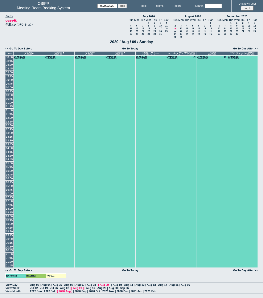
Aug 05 (57, 284)
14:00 (9, 148)
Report (177, 5)
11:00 (9, 102)
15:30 (9, 170)
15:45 (9, 174)
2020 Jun (36, 291)
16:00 (9, 178)
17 (160, 28)
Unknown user (247, 3)
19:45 (9, 235)
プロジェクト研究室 (242, 53)
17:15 (9, 197)
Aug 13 (151, 284)
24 (160, 31)
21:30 (9, 261)
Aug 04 (45, 284)
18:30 (9, 216)
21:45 (9, 265)
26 (131, 34)
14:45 (9, 159)
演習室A (29, 53)
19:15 (9, 227)
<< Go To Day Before (18, 48)
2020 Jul (49, 291)
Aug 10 (117, 284)
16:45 (9, 189)
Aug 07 (80, 284)
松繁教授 (19, 57)
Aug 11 (128, 284)
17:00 (9, 193)
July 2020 (149, 16)
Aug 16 (185, 284)
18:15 (9, 212)
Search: (199, 5)
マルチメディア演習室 (181, 53)
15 (149, 28)
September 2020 (236, 16)
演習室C (90, 53)
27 (137, 34)
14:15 (9, 151)
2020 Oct (94, 291)
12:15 (9, 121)
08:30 (9, 64)
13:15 (9, 136)
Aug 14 (162, 284)
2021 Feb (150, 291)
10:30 (9, 95)
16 (154, 28)
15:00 (9, 163)
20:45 (9, 250)
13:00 (9, 132)
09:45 (9, 83)
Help (144, 5)
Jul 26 (54, 288)
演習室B (59, 53)
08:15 (9, 61)
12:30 (9, 125)
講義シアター (151, 53)
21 (142, 31)
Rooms (159, 5)
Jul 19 (44, 288)
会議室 (212, 53)
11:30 (9, 110)
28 (142, 34)
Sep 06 (124, 288)
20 (137, 31)
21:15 (9, 257)
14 (142, 28)
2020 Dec (122, 291)
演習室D (120, 53)
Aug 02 (64, 288)
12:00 (9, 117)
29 (149, 34)
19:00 (9, 223)
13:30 (9, 140)
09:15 (9, 76)
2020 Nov (108, 291)
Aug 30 (113, 288)
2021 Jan (136, 291)
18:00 (9, 208)
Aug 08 (91, 284)
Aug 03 (34, 284)
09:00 (9, 72)
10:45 (9, 98)
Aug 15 (173, 284)
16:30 (9, 186)
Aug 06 (68, 284)
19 (131, 31)
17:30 (9, 201)
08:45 (9, 68)
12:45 (9, 129)
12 (131, 28)
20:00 (9, 239)
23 (154, 31)
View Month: (13, 291)
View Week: (12, 288)
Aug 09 (104, 284)
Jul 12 (34, 288)
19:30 (9, 231)
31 (160, 34)
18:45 (9, 220)
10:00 (9, 87)
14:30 (9, 155)
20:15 (9, 242)
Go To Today (130, 48)
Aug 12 (139, 284)
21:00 (9, 254)
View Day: (11, 284)
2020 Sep (80, 291)
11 (166, 26)
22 (149, 31)
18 (166, 28)
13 (137, 28)
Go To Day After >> (245, 48)
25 (166, 31)
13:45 (9, 144)
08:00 (9, 57)
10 (160, 26)
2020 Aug (65, 291)
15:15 (9, 167)
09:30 (9, 79)
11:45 (9, 114)
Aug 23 (101, 288)
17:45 (9, 204)
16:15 (9, 182)
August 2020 (193, 16)
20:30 (9, 246)
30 (154, 34)
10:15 (9, 91)
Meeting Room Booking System (43, 8)
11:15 (9, 106)
